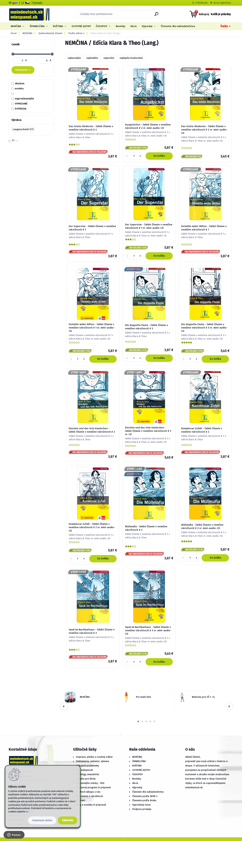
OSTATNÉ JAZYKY (81, 26)
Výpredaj (147, 26)
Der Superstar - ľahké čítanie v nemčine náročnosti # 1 (92, 228)
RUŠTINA (58, 26)
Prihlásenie (201, 2)
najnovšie (109, 58)
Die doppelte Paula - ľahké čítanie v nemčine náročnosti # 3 (146, 327)
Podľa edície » (76, 33)
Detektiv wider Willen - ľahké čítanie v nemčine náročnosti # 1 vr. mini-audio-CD (92, 328)
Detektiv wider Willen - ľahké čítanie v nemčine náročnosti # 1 (204, 228)
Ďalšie (224, 26)
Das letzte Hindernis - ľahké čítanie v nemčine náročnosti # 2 (91, 128)
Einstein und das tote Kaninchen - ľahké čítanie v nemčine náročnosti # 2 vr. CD (148, 431)
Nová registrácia (222, 2)
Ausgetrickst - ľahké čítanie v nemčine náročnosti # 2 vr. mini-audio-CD (148, 126)
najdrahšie (92, 58)
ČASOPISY (101, 26)
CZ (22, 2)
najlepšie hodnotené (131, 58)
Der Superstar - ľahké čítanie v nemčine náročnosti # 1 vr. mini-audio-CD (148, 226)
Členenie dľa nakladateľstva (178, 26)
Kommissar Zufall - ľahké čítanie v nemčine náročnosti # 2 (201, 430)
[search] (156, 15)
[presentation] (63, 706)
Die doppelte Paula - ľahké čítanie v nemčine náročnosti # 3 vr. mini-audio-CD (204, 328)
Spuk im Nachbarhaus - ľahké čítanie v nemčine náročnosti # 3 (92, 631)
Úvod (13, 33)
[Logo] (29, 14)
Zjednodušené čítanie (50, 33)
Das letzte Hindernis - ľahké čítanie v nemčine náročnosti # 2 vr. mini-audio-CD (204, 130)
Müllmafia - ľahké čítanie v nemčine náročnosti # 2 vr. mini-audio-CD (202, 526)
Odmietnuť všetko (42, 820)
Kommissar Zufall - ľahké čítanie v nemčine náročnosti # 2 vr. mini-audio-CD (92, 527)
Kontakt (37, 2)
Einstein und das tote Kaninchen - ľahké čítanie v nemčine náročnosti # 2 (92, 430)
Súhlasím (67, 820)
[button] (138, 721)
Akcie (133, 26)
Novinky (120, 26)
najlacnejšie (74, 58)
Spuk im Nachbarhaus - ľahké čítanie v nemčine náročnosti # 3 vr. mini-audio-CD (148, 630)
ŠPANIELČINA (37, 26)
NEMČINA (16, 26)
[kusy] (134, 156)
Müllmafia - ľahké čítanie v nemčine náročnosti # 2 (146, 528)
